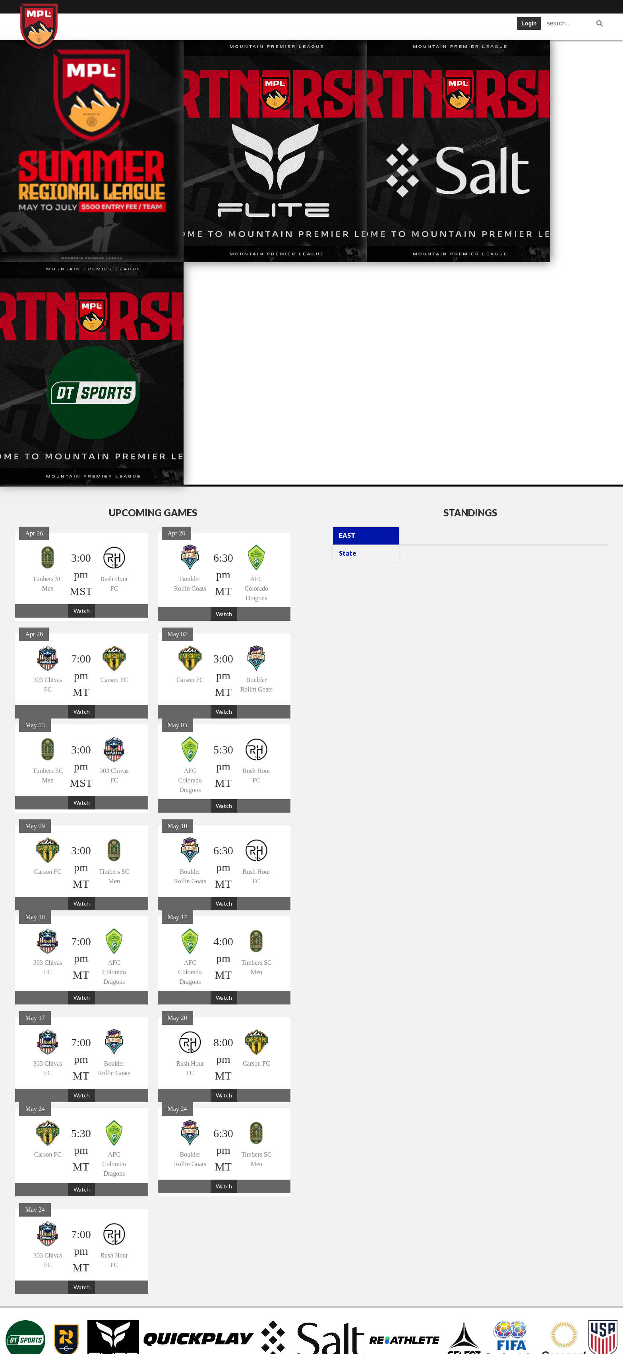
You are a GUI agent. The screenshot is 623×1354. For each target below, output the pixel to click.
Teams (157, 25)
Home (94, 25)
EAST (347, 313)
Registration (449, 25)
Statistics (356, 25)
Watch (82, 388)
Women (495, 25)
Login (529, 23)
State (347, 330)
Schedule (196, 25)
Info (125, 25)
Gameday (401, 25)
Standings (241, 25)
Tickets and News (300, 25)
